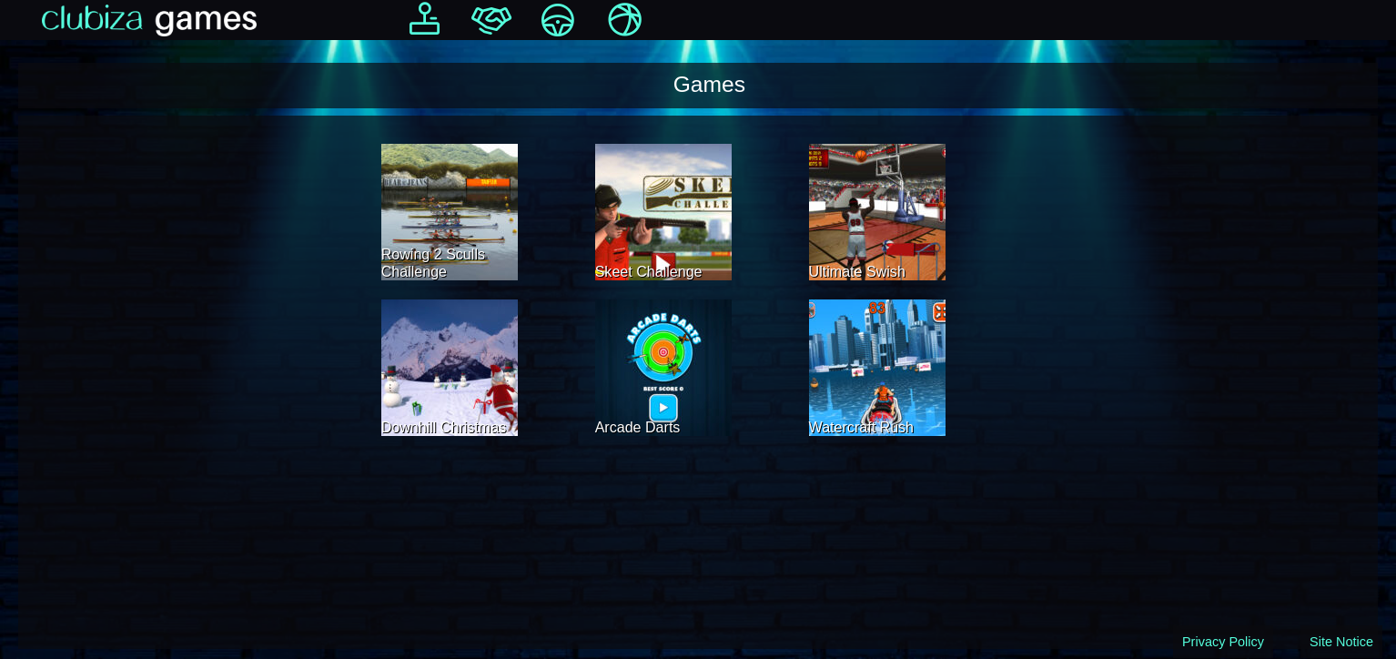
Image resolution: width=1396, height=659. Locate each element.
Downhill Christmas (443, 427)
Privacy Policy (1223, 641)
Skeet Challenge (649, 271)
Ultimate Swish (857, 271)
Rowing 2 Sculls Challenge (433, 262)
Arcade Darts (638, 427)
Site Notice (1341, 641)
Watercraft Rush (861, 427)
